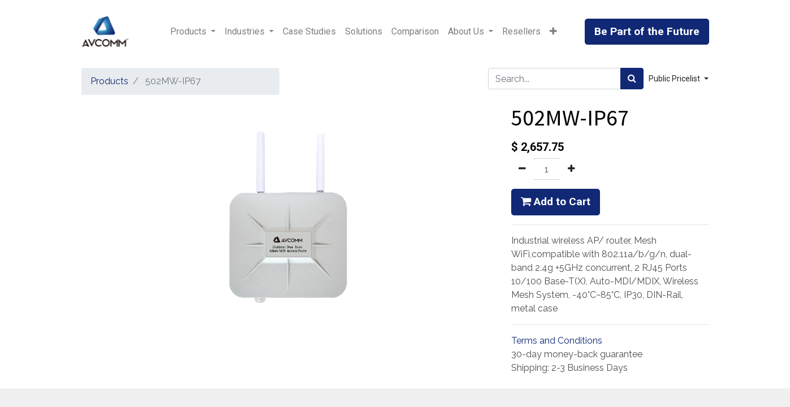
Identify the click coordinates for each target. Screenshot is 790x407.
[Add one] (571, 169)
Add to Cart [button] (555, 201)
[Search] (632, 78)
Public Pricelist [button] (675, 78)
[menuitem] (309, 31)
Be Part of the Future (647, 31)
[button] (553, 31)
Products (109, 81)
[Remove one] (522, 169)
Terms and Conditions (556, 340)
